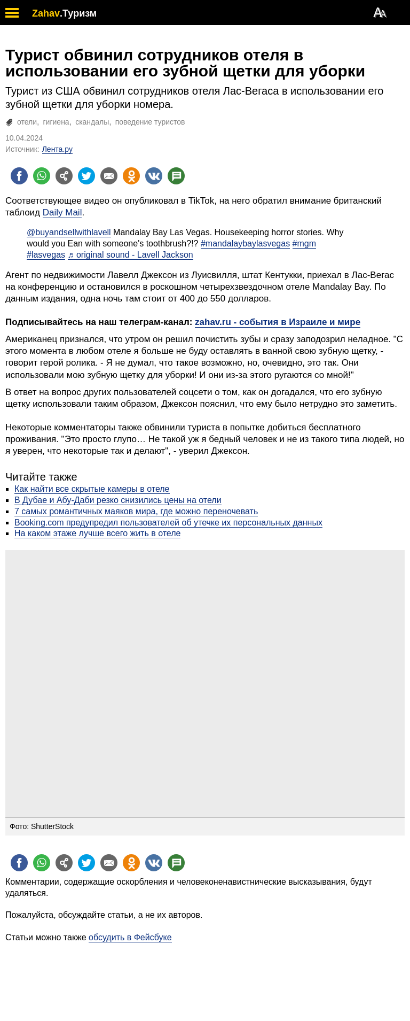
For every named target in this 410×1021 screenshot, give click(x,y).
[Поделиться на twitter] (86, 175)
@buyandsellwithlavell (69, 232)
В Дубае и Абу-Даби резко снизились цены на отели (118, 500)
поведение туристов (150, 122)
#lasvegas (46, 254)
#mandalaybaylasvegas (245, 243)
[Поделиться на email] (108, 175)
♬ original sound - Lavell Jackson (130, 254)
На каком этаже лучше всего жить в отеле (97, 533)
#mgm (304, 243)
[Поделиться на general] (64, 175)
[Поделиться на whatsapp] (41, 175)
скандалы (92, 122)
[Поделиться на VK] (153, 175)
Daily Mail (62, 212)
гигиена (56, 122)
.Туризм (78, 13)
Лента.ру (57, 149)
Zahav (46, 13)
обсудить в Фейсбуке (130, 937)
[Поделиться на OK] (131, 175)
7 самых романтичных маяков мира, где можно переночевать (136, 511)
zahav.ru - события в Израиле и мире (277, 322)
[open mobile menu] (12, 12)
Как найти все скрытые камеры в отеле (92, 488)
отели (27, 122)
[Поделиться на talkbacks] (176, 175)
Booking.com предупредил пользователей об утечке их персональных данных (168, 522)
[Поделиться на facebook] (19, 175)
